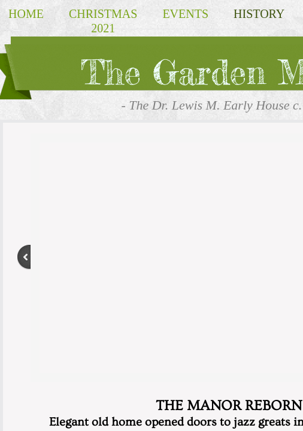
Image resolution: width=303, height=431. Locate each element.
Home (26, 13)
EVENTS (185, 13)
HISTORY (259, 13)
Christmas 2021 (103, 21)
